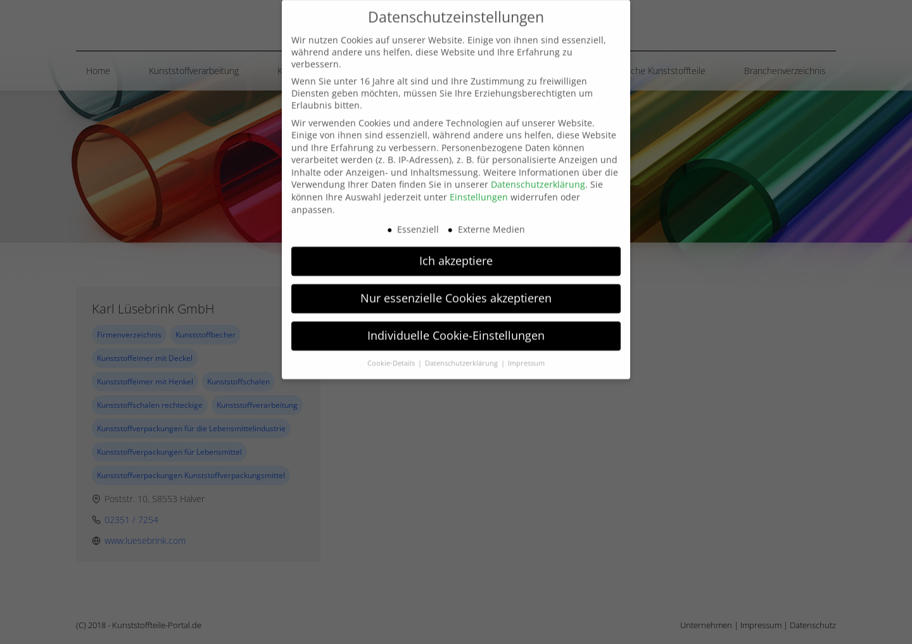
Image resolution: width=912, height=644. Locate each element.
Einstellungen (479, 178)
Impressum (526, 343)
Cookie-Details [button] (392, 343)
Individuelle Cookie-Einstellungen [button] (456, 316)
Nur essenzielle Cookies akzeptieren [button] (456, 278)
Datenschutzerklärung (538, 165)
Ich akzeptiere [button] (456, 241)
